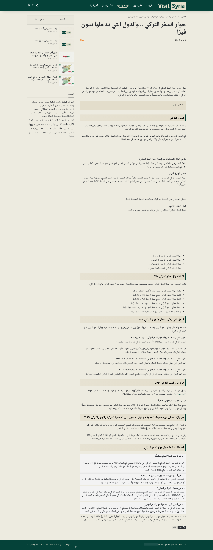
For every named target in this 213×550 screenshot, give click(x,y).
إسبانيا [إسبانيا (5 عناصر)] (41, 103)
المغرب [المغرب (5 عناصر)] (32, 114)
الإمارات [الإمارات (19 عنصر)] (50, 107)
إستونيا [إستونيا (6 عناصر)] (34, 103)
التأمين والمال (107, 5)
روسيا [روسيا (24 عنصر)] (55, 125)
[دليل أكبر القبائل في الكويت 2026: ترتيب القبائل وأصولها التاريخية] (66, 58)
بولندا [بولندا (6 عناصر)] (36, 121)
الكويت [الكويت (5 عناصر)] (38, 114)
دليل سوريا (137, 5)
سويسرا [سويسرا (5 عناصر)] (71, 130)
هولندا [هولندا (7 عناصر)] (71, 137)
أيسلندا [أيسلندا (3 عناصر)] (47, 103)
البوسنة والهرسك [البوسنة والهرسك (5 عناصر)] (68, 110)
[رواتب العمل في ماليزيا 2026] (66, 46)
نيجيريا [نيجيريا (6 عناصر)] (31, 134)
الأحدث (63, 20)
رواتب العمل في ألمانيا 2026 (46, 30)
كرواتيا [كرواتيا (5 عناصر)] (35, 130)
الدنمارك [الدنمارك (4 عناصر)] (36, 110)
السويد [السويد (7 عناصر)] (57, 114)
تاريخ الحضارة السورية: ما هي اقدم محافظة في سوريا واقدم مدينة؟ (42, 79)
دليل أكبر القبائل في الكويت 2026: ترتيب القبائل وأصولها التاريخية (43, 55)
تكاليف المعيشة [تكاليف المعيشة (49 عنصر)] (66, 126)
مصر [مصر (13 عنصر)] (50, 134)
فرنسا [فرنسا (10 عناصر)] (46, 130)
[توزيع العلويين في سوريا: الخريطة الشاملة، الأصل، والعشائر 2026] (66, 70)
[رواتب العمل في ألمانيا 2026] (66, 34)
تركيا (174, 527)
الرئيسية (148, 5)
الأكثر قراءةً (39, 20)
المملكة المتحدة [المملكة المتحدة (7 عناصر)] (47, 117)
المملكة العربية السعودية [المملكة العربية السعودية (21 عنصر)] (64, 117)
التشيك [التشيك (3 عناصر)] (58, 110)
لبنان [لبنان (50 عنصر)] (71, 134)
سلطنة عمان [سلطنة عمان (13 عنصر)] (41, 125)
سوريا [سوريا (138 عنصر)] (32, 126)
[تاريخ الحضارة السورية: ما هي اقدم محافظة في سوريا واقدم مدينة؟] (66, 82)
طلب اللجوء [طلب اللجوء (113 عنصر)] (56, 130)
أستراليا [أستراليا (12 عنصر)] (71, 103)
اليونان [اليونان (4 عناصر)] (46, 121)
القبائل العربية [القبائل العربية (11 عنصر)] (48, 114)
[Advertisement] (133, 63)
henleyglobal (180, 394)
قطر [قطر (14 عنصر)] (41, 130)
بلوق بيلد (30, 544)
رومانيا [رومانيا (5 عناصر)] (49, 126)
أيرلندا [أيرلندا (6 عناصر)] (52, 103)
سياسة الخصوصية (48, 544)
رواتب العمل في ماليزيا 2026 (45, 42)
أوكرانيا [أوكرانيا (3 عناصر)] (58, 103)
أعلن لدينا (94, 5)
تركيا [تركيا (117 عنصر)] (30, 121)
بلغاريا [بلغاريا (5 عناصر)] (41, 121)
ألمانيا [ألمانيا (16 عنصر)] (64, 103)
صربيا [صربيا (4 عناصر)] (65, 130)
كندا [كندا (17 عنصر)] (30, 130)
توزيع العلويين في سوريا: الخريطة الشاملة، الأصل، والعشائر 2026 (43, 67)
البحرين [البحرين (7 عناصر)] (43, 107)
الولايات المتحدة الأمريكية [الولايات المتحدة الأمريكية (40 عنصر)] (62, 121)
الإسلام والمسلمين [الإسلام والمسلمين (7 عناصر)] (61, 107)
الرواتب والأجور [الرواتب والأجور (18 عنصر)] (67, 114)
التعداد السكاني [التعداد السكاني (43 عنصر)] (47, 110)
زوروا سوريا (179, 544)
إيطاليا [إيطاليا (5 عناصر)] (71, 107)
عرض (173, 104)
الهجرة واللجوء (123, 5)
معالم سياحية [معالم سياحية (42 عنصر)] (41, 134)
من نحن (67, 544)
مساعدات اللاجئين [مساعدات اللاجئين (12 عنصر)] (61, 134)
